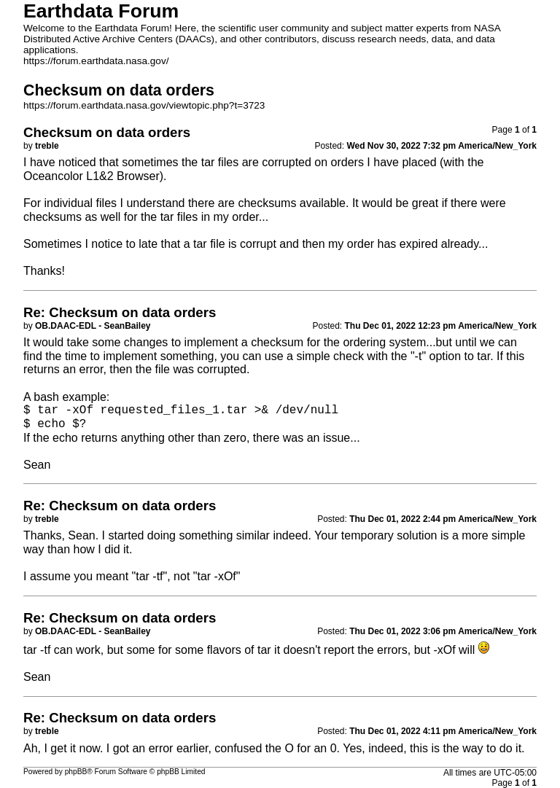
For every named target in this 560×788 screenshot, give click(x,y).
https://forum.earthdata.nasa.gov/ (96, 60)
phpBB (76, 772)
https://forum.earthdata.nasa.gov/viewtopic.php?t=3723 (144, 105)
